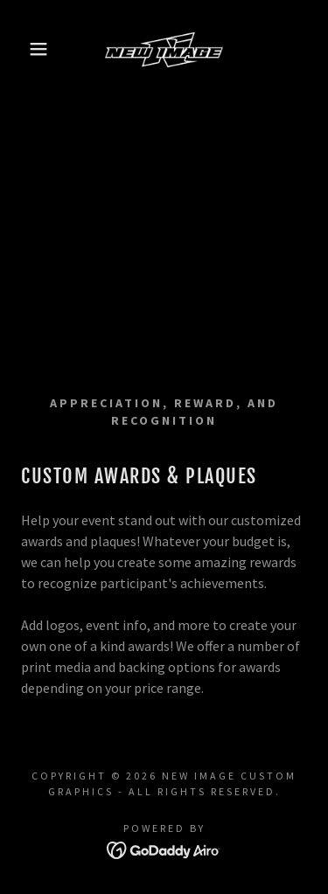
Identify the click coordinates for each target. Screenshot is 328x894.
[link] (164, 49)
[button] (26, 48)
